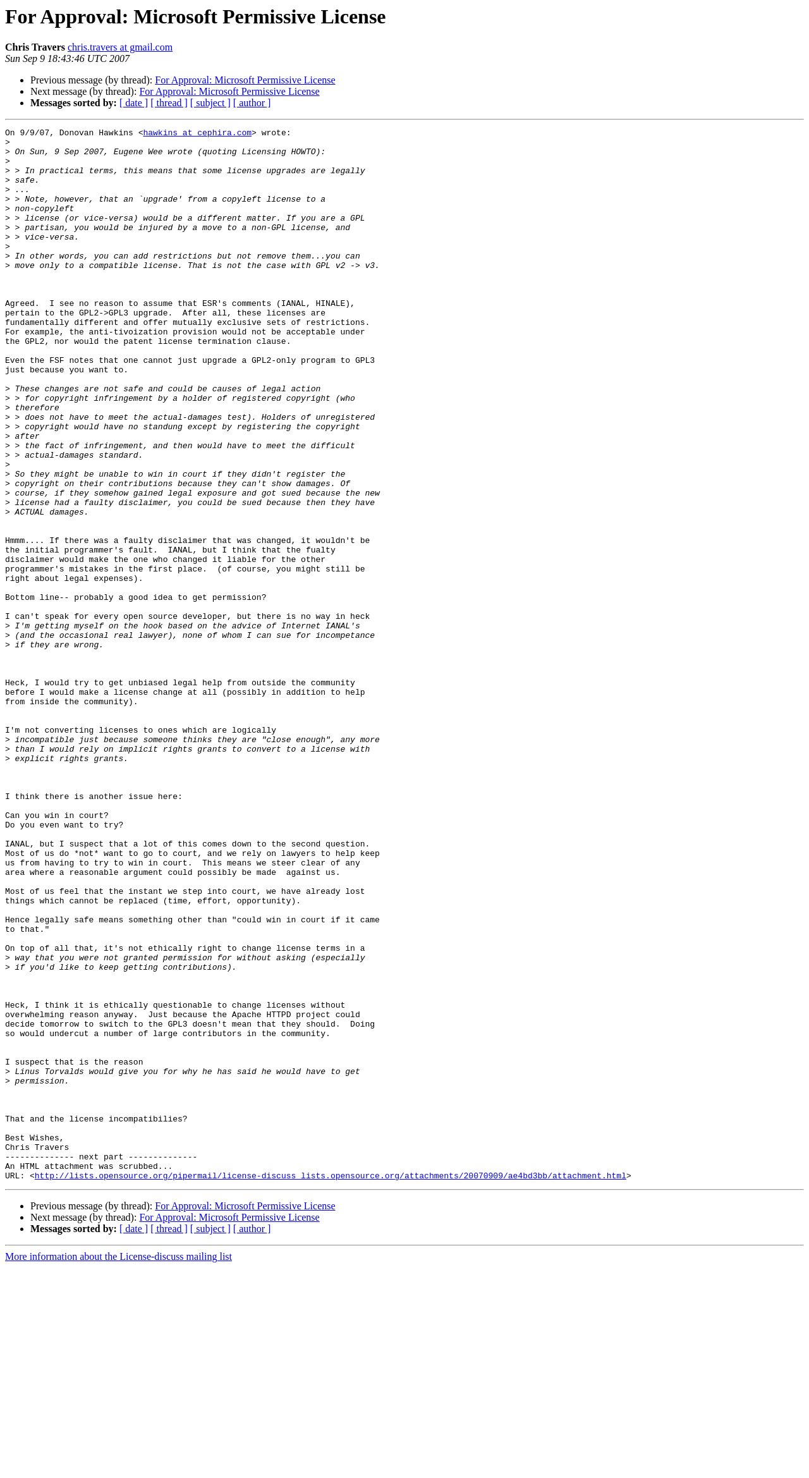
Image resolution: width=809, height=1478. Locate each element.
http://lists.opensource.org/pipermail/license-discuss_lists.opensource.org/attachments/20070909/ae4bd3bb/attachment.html (330, 1385)
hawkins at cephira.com (197, 134)
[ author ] (252, 102)
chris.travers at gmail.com (120, 47)
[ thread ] (169, 102)
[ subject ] (210, 102)
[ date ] (133, 102)
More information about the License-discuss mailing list (118, 1467)
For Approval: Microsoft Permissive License (245, 80)
